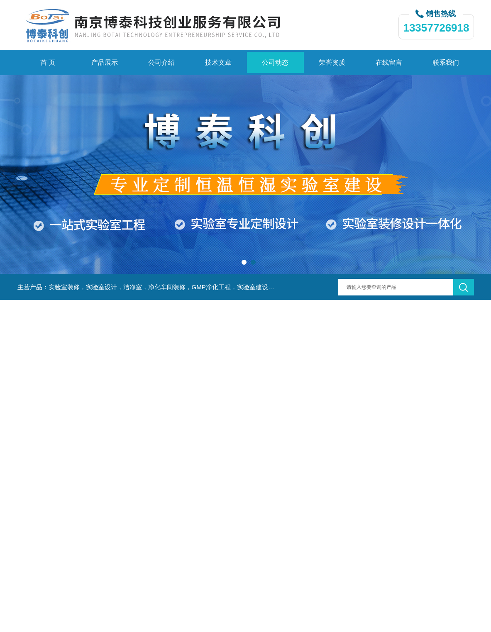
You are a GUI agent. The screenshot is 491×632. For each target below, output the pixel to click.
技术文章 (218, 62)
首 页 (47, 62)
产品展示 (104, 62)
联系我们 (445, 62)
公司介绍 (161, 62)
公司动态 (275, 62)
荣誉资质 (332, 62)
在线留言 (389, 62)
